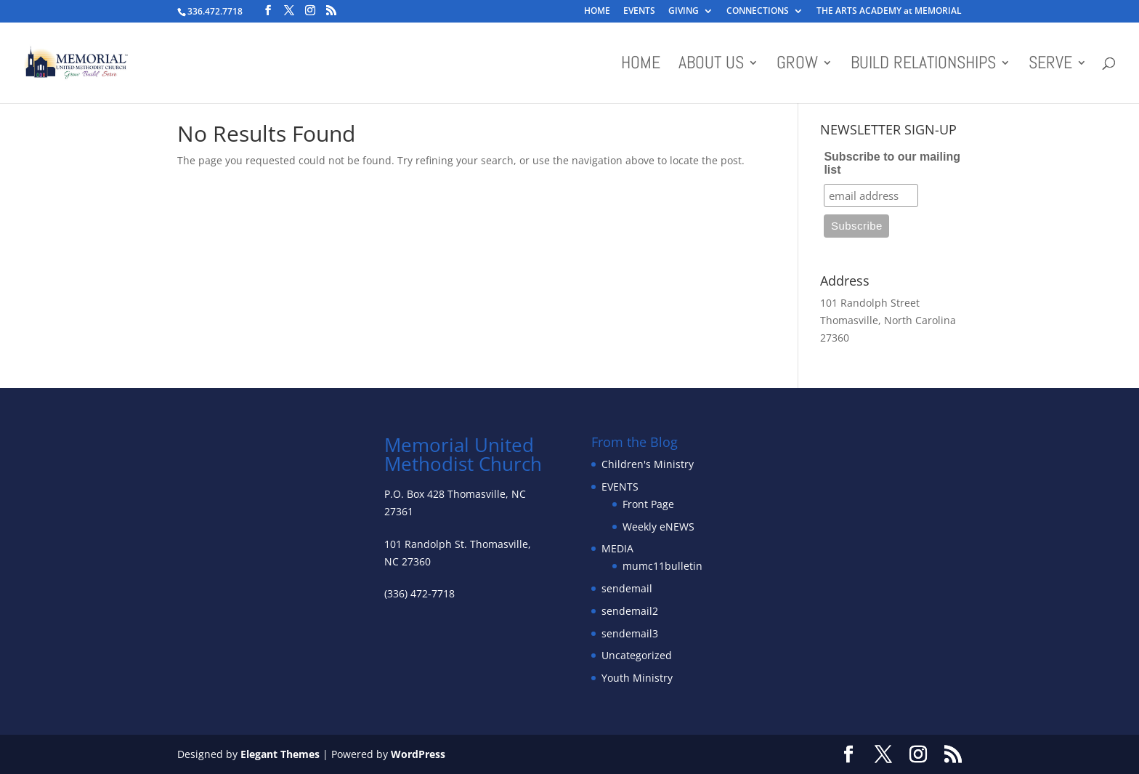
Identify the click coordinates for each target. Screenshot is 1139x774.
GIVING (683, 12)
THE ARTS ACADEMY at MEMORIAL (889, 12)
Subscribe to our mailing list (892, 163)
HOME (597, 12)
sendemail (626, 588)
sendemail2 (629, 611)
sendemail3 (629, 633)
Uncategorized (636, 655)
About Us (711, 65)
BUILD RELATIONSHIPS (923, 65)
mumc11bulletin (662, 566)
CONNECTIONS (757, 12)
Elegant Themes (280, 754)
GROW (797, 65)
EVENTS (639, 12)
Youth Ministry (637, 678)
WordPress (418, 754)
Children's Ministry (647, 464)
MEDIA (617, 548)
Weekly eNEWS (658, 526)
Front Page (648, 504)
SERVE (1050, 65)
